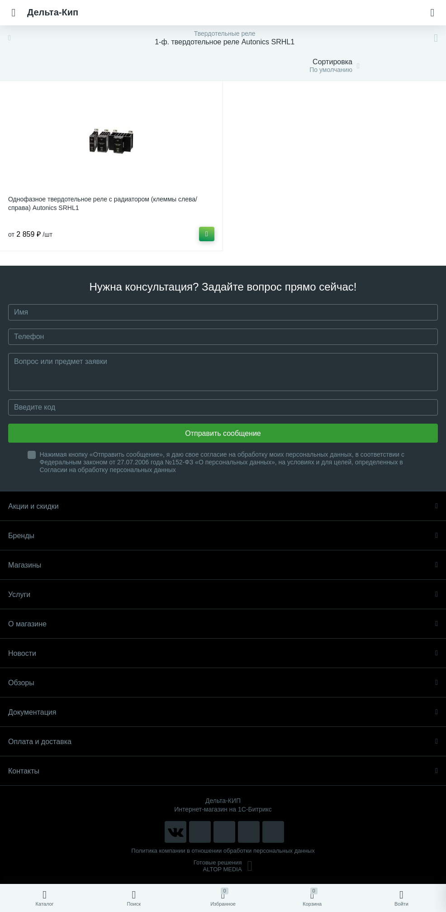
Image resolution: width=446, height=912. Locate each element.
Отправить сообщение (223, 433)
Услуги (223, 594)
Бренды (223, 536)
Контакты (223, 771)
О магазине (223, 624)
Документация (223, 712)
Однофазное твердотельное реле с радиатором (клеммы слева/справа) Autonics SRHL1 (102, 203)
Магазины (223, 565)
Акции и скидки (223, 506)
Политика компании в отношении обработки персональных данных (222, 850)
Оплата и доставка (223, 741)
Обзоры (223, 683)
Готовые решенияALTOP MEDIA (223, 866)
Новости (223, 653)
